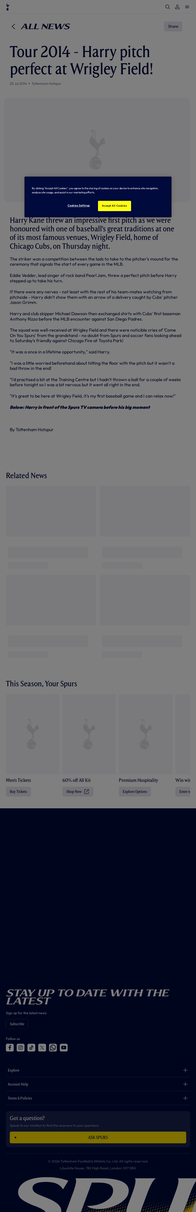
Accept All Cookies (114, 205)
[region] (98, 196)
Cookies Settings (79, 205)
